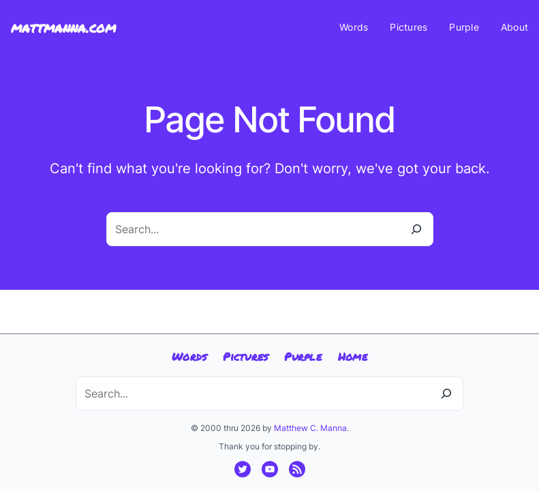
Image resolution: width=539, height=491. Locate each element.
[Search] (416, 229)
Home (352, 356)
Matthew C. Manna (310, 428)
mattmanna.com (63, 27)
